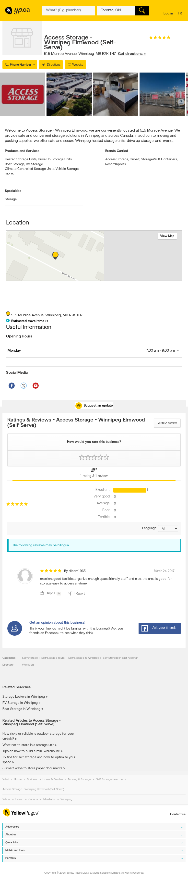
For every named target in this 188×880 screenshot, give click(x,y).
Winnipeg (28, 664)
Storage (11, 199)
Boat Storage (15, 164)
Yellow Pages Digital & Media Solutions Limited (93, 873)
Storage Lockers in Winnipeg (23, 697)
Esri (101, 278)
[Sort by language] (168, 528)
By (75, 571)
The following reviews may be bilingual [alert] (41, 545)
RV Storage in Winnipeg (20, 703)
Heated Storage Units (21, 159)
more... (168, 141)
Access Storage (117, 159)
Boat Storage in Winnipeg (21, 709)
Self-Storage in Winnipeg (83, 658)
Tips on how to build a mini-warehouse (31, 751)
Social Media (17, 373)
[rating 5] (160, 39)
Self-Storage (30, 658)
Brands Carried (116, 151)
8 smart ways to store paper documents (32, 768)
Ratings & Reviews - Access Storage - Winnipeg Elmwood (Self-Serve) (76, 423)
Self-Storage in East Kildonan (120, 658)
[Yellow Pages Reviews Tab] (94, 473)
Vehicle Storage (67, 169)
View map (167, 236)
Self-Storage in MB (53, 658)
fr (180, 14)
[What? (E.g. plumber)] (68, 10)
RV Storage (34, 164)
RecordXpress (115, 164)
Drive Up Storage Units (55, 159)
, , (95, 54)
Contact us (178, 814)
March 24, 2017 (164, 571)
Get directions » (132, 54)
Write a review (167, 422)
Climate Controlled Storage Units (30, 169)
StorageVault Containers (159, 159)
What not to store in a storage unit (28, 745)
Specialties (13, 191)
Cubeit (135, 159)
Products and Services (22, 151)
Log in (168, 13)
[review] (94, 583)
